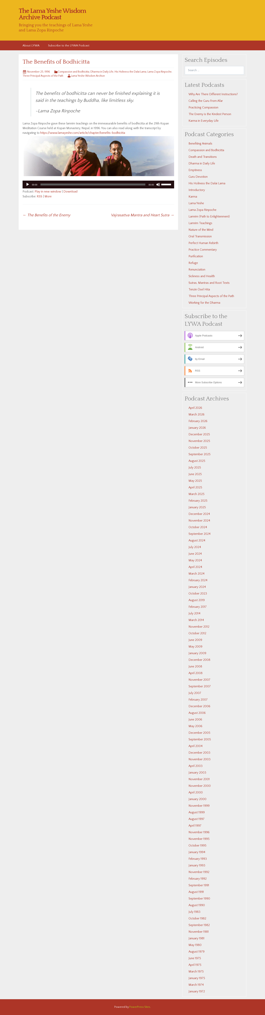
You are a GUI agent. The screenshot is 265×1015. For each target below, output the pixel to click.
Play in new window (48, 191)
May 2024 (195, 560)
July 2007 (195, 693)
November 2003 (200, 759)
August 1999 (197, 812)
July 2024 (195, 547)
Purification (196, 256)
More (48, 196)
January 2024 (197, 587)
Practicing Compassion (203, 107)
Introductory (197, 190)
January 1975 (197, 978)
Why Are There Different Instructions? (213, 94)
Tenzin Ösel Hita (199, 289)
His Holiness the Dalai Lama (130, 71)
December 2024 (199, 514)
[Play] (28, 184)
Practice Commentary (203, 249)
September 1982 (199, 925)
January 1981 (196, 938)
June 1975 (195, 958)
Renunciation (197, 269)
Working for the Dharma (204, 302)
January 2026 (197, 427)
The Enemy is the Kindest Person (210, 114)
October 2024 (198, 527)
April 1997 (195, 825)
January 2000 (197, 799)
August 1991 (196, 892)
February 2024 (198, 580)
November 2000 (200, 786)
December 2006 (199, 706)
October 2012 (197, 633)
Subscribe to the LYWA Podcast (68, 45)
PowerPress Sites (139, 1007)
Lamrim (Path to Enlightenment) (209, 216)
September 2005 (200, 739)
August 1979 (196, 951)
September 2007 (200, 686)
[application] (98, 184)
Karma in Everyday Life (203, 120)
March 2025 (196, 494)
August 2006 (197, 713)
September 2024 (200, 534)
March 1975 (196, 971)
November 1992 (199, 872)
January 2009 (197, 653)
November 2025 (199, 441)
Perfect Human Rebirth (203, 243)
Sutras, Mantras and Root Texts (209, 283)
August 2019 (197, 600)
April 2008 (196, 673)
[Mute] (158, 184)
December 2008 (199, 660)
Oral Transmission (200, 236)
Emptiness (195, 170)
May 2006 (195, 726)
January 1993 (197, 865)
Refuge (193, 263)
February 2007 (198, 699)
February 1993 (198, 859)
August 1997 (196, 819)
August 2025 (197, 461)
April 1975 (195, 965)
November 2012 (199, 626)
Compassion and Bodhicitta (73, 71)
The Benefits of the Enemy (46, 215)
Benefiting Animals (200, 143)
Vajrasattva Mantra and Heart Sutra (142, 215)
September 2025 (200, 454)
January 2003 (197, 772)
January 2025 (197, 507)
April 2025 (195, 487)
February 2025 (198, 500)
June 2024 (195, 553)
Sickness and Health (202, 276)
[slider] (93, 184)
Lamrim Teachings (200, 223)
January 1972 (197, 991)
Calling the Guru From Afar (206, 101)
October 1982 (197, 918)
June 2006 (195, 719)
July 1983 (194, 912)
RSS (39, 196)
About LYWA (31, 45)
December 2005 (199, 733)
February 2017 (198, 607)
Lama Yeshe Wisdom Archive (88, 75)
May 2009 (195, 646)
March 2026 (196, 414)
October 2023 (198, 593)
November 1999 (199, 805)
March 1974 (196, 985)
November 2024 (199, 520)
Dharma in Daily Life (101, 71)
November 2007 (199, 679)
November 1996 (199, 832)
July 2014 (194, 613)
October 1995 (197, 845)
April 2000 (196, 792)
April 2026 (195, 408)
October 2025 (198, 447)
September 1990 (199, 898)
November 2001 (199, 779)
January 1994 (197, 852)
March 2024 (196, 573)
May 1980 (195, 945)
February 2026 (198, 421)
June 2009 (195, 640)
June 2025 (195, 474)
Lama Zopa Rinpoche (159, 71)
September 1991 (199, 885)
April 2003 (196, 766)
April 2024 (195, 567)
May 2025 (195, 481)
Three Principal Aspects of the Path (43, 75)
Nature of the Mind (201, 230)
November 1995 (199, 839)
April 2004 (196, 746)
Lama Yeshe (196, 203)
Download (70, 191)
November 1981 (199, 931)
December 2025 (199, 434)
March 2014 (196, 620)
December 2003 (199, 752)
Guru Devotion (198, 176)
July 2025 (195, 467)
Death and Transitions (203, 157)
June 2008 (195, 666)
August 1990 (197, 905)
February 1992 (198, 878)
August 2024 (197, 540)
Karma (193, 196)
